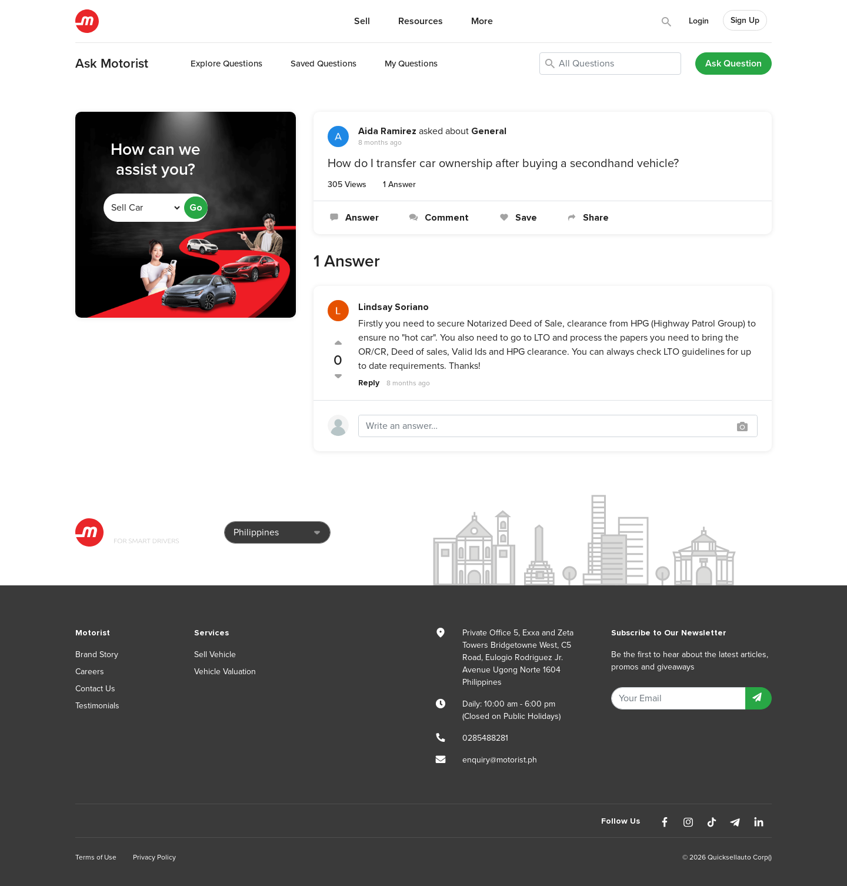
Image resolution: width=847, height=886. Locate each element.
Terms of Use (95, 857)
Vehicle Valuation (225, 672)
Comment (438, 218)
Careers (89, 672)
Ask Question (733, 63)
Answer (353, 218)
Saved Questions (323, 63)
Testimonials (97, 706)
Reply (368, 383)
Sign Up (745, 20)
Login (699, 21)
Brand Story (96, 654)
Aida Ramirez (387, 131)
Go (195, 208)
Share (587, 218)
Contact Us (95, 689)
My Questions (411, 63)
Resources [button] (420, 21)
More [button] (482, 21)
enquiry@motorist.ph (499, 760)
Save (516, 218)
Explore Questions (226, 63)
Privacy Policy (154, 857)
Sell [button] (362, 21)
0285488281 (485, 738)
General (488, 131)
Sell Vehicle (215, 654)
